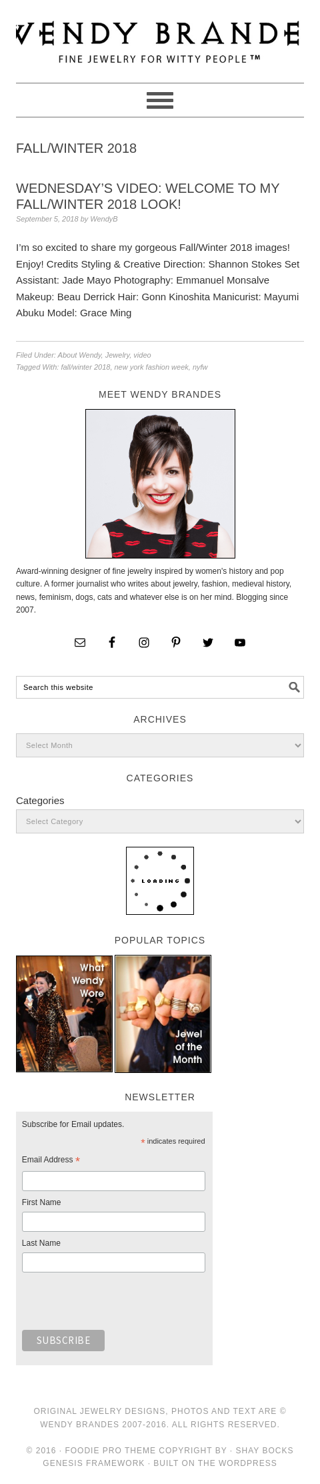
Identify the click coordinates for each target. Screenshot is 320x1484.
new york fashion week (152, 367)
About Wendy (79, 355)
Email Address (51, 1161)
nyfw (200, 367)
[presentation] (123, 1304)
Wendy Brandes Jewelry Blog (160, 35)
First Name (41, 1202)
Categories (40, 800)
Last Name (41, 1243)
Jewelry (117, 355)
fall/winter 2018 (85, 367)
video (142, 355)
